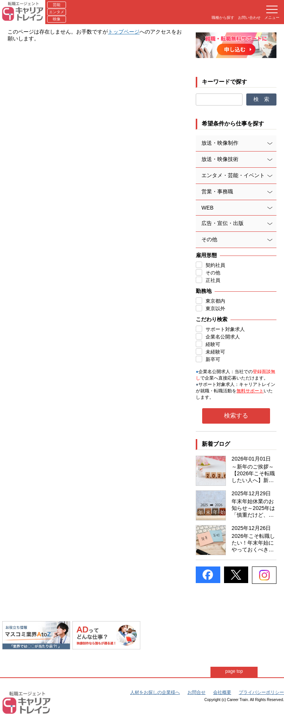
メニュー (271, 13)
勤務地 (204, 291)
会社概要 (222, 692)
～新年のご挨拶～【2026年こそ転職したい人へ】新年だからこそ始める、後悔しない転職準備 (253, 474)
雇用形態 (206, 255)
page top (234, 671)
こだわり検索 (211, 319)
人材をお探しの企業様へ (155, 692)
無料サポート (250, 390)
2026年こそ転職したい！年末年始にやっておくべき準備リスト (253, 543)
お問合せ (196, 692)
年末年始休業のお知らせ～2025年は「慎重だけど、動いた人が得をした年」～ (253, 508)
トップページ (124, 32)
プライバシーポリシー (261, 692)
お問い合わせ (249, 17)
